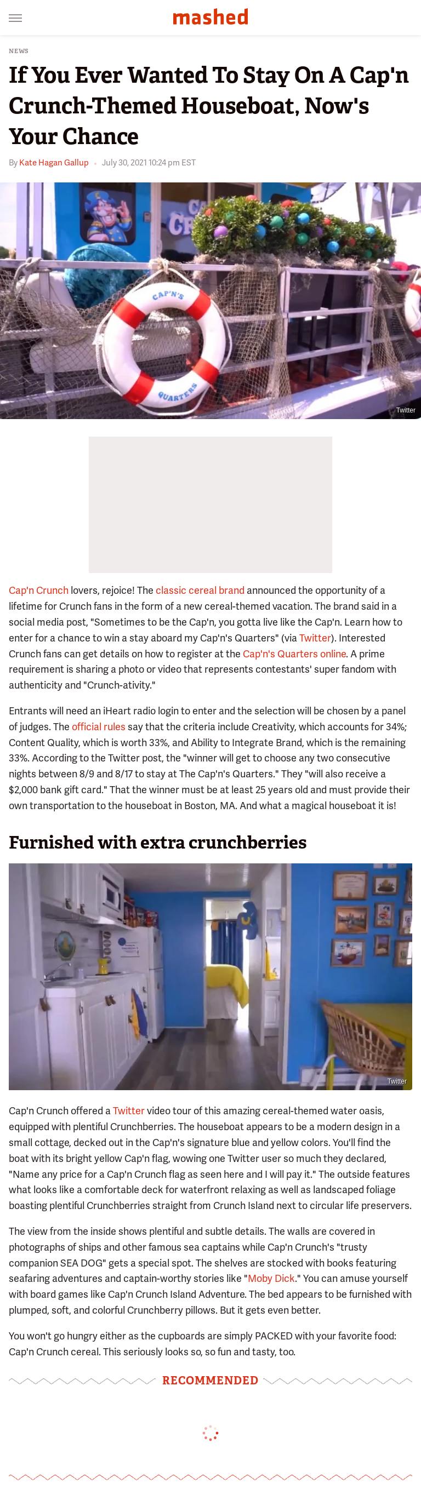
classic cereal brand (200, 590)
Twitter (406, 410)
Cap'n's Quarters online (294, 654)
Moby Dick (271, 1278)
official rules (99, 726)
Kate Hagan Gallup (54, 162)
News (19, 51)
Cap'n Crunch (39, 590)
